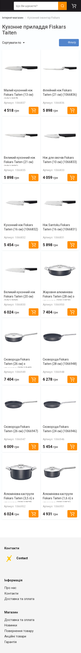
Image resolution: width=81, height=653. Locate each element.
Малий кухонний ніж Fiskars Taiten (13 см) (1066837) (18, 95)
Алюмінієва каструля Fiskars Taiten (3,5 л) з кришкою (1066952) (19, 498)
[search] (40, 6)
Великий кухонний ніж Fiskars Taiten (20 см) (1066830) (19, 296)
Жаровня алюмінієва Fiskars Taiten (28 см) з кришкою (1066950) (58, 296)
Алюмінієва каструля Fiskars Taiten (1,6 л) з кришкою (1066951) (58, 498)
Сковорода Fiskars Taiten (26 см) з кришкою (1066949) (18, 364)
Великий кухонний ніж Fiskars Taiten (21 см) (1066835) (19, 162)
